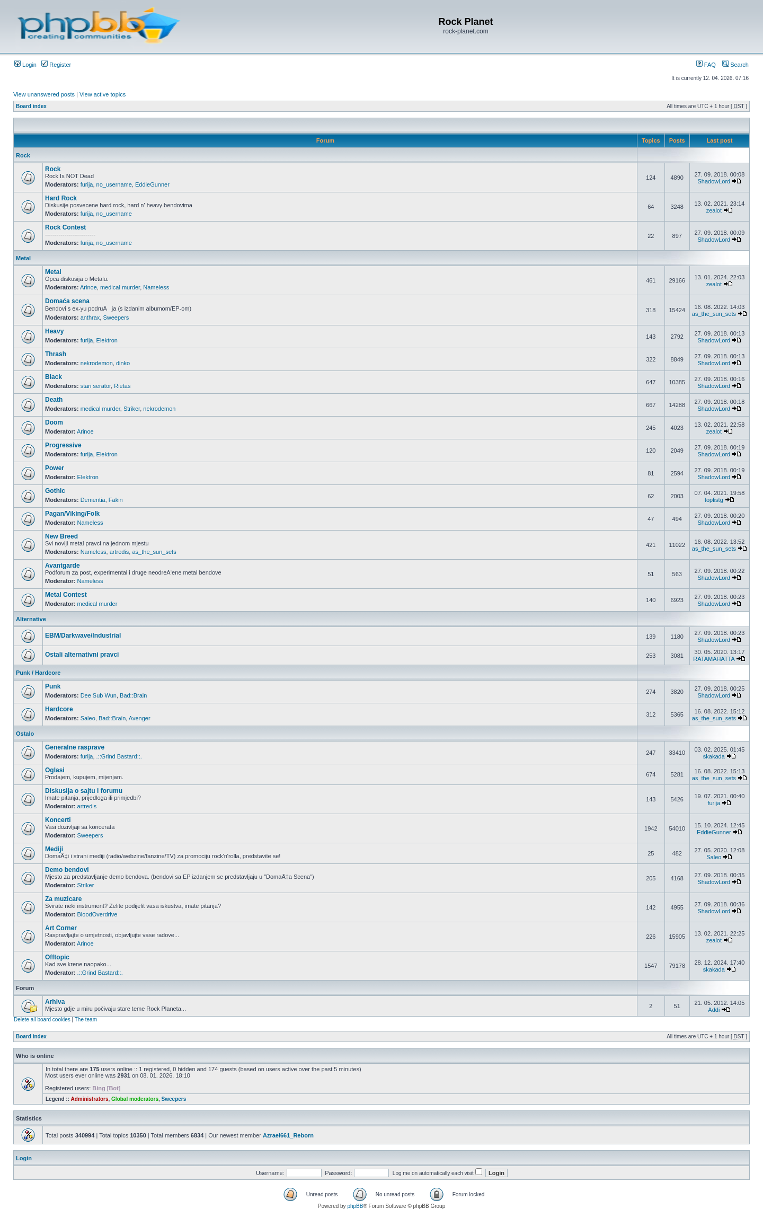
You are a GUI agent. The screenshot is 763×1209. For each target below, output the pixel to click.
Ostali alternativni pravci (82, 654)
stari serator (96, 386)
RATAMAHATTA (713, 659)
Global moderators (134, 1099)
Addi (714, 1010)
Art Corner (61, 928)
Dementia (93, 500)
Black (53, 377)
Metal (23, 258)
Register (56, 64)
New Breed (61, 536)
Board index (31, 106)
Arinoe (88, 287)
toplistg (714, 500)
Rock (23, 155)
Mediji (54, 849)
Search (735, 64)
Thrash (55, 354)
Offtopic (57, 957)
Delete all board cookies (42, 1019)
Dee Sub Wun (99, 695)
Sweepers (116, 317)
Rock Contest (65, 227)
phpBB (355, 1206)
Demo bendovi (67, 869)
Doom (54, 422)
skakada (714, 756)
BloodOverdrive (97, 914)
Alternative (31, 619)
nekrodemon (97, 363)
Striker (131, 408)
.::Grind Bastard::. (119, 756)
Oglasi (55, 770)
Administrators (89, 1099)
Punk (52, 686)
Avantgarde (62, 565)
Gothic (55, 491)
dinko (123, 363)
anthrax (90, 317)
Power (54, 468)
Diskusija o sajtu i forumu (83, 791)
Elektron (107, 340)
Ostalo (25, 733)
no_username (114, 184)
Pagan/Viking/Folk (72, 513)
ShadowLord (713, 181)
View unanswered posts (44, 94)
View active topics (102, 94)
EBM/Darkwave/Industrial (83, 635)
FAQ (706, 64)
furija (87, 184)
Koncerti (58, 820)
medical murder (120, 287)
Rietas (122, 386)
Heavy (54, 331)
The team (86, 1019)
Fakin (116, 500)
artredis (119, 552)
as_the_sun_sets (714, 314)
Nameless (156, 287)
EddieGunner (152, 184)
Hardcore (59, 709)
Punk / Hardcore (38, 672)
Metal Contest (66, 594)
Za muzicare (63, 899)
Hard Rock (61, 198)
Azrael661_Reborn (288, 1135)
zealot (714, 210)
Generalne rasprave (74, 747)
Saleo (88, 718)
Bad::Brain (133, 695)
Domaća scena (67, 301)
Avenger (139, 718)
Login (25, 64)
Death (54, 399)
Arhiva (55, 1001)
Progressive (63, 445)
